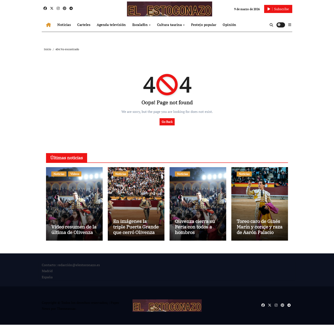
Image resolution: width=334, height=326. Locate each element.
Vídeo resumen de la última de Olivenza (73, 231)
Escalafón (140, 24)
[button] (289, 25)
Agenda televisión (111, 24)
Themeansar (66, 309)
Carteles (83, 24)
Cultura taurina (170, 24)
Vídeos (74, 174)
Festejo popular (203, 24)
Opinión (229, 24)
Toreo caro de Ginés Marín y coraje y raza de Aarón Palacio (259, 228)
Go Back (167, 122)
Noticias (64, 24)
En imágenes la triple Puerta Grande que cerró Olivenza (136, 228)
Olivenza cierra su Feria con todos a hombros (195, 228)
